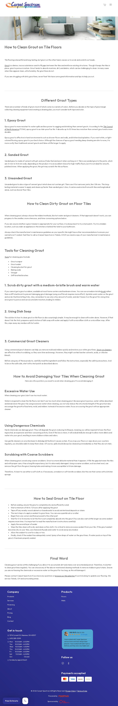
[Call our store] (25, 701)
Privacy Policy (71, 691)
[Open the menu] (110, 4)
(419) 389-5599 (15, 638)
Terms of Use (82, 691)
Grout (7, 65)
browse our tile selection (65, 576)
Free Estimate (11, 701)
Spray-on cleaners (104, 350)
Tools (7, 257)
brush (103, 291)
